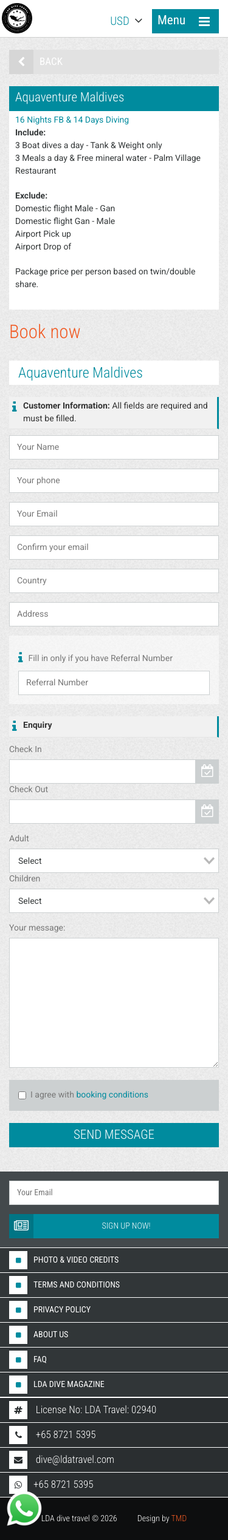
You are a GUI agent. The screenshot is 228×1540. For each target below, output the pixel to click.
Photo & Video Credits (64, 1260)
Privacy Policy (50, 1310)
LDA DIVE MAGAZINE (57, 1384)
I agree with (46, 1095)
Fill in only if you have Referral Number (95, 658)
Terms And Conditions (64, 1285)
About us (38, 1335)
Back (36, 62)
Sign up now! (80, 1226)
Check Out (28, 790)
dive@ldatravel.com (75, 1460)
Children (24, 879)
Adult (19, 839)
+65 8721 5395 (66, 1435)
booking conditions (112, 1095)
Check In (25, 750)
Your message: (37, 928)
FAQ (28, 1360)
